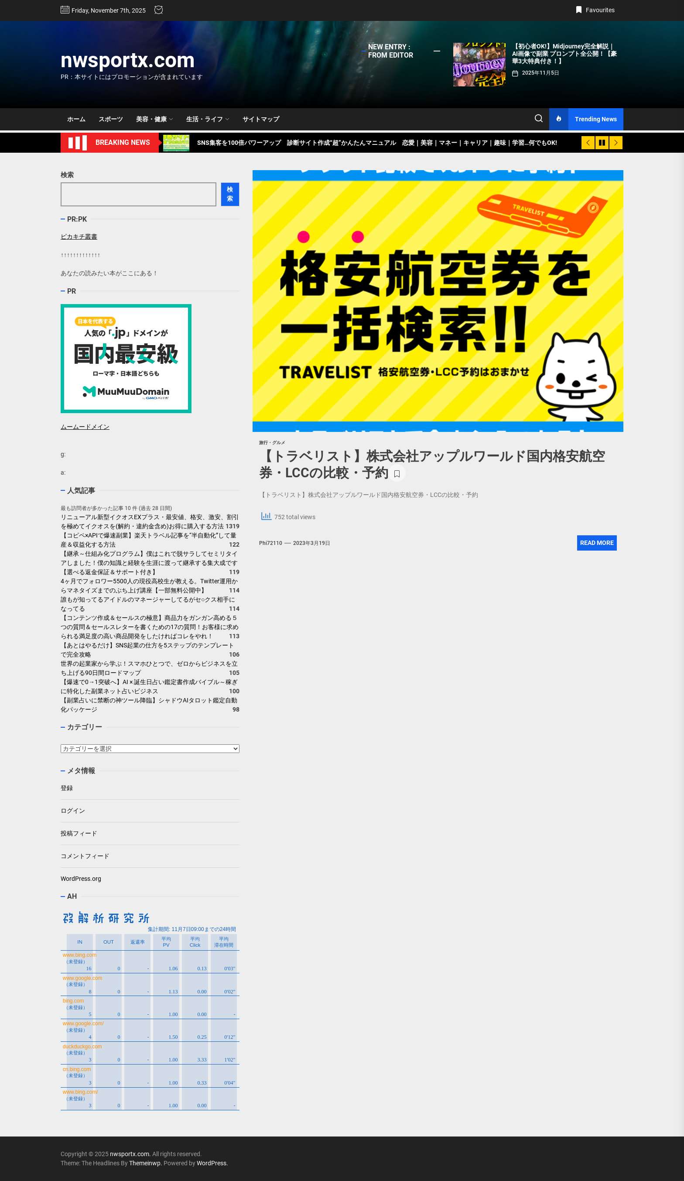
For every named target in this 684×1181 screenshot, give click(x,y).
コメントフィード (85, 855)
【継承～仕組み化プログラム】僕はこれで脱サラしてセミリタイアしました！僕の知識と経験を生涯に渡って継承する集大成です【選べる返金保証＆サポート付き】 (149, 562)
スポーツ (111, 119)
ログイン (73, 810)
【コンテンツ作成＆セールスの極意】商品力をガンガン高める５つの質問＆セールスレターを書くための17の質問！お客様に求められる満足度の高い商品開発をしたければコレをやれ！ (150, 627)
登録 (67, 787)
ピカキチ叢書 (79, 236)
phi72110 (270, 543)
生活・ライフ (207, 119)
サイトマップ (261, 119)
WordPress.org (81, 878)
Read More (597, 542)
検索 (67, 175)
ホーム (76, 119)
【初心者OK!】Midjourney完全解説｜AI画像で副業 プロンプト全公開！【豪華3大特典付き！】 (564, 54)
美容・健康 (154, 119)
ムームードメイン (85, 426)
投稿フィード (79, 833)
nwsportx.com (128, 60)
